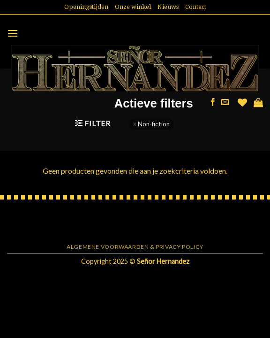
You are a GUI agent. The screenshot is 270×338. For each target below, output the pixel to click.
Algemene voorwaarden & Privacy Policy (135, 246)
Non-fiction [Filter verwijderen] (154, 124)
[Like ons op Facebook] (213, 102)
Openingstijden (86, 6)
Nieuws (168, 6)
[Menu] (12, 33)
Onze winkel (133, 6)
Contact (195, 6)
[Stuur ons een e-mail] (225, 102)
